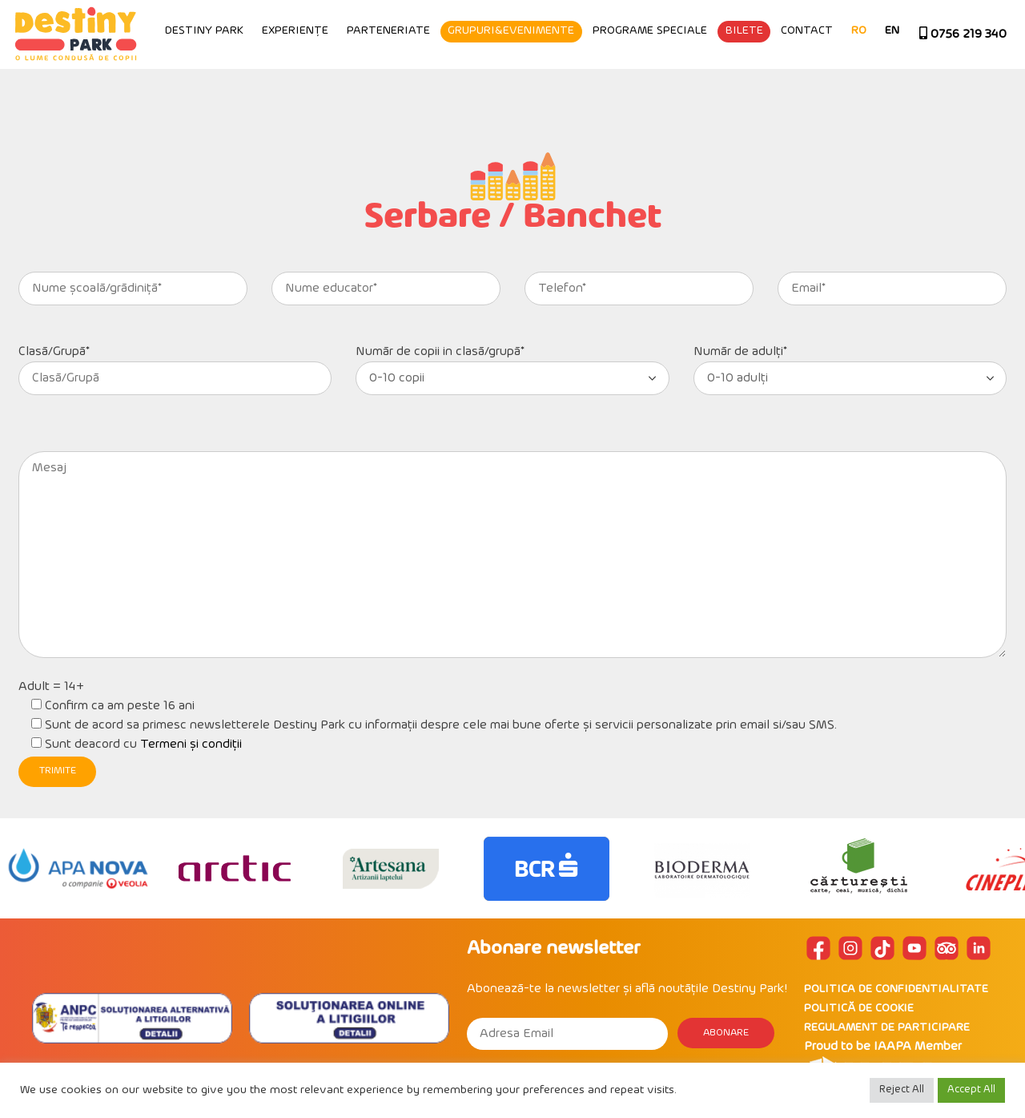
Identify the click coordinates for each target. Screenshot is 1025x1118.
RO (971, 94)
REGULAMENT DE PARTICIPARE (887, 1028)
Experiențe (407, 94)
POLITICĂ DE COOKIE (859, 1008)
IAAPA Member (918, 1046)
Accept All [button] (971, 1090)
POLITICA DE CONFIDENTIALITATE (896, 989)
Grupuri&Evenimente (623, 94)
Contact (919, 94)
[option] (78, 868)
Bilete (855, 94)
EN (1004, 94)
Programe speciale (762, 94)
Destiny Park (316, 94)
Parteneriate (499, 94)
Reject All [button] (901, 1090)
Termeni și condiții (191, 744)
